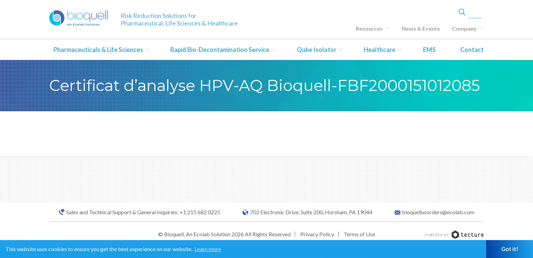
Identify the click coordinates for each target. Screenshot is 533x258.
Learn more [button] (207, 249)
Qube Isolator (316, 49)
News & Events (421, 28)
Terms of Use (359, 234)
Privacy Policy (317, 234)
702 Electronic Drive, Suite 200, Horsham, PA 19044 (311, 212)
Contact (472, 49)
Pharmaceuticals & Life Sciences (98, 49)
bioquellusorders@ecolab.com (438, 212)
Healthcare (379, 49)
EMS (429, 49)
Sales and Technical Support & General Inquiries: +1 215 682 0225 (143, 212)
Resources (369, 28)
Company (464, 28)
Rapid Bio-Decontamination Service (219, 49)
